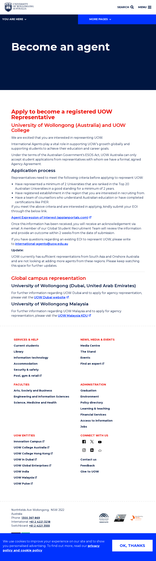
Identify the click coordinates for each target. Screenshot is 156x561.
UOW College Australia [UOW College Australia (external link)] (30, 447)
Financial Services (93, 414)
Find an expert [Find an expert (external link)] (90, 363)
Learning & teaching (95, 408)
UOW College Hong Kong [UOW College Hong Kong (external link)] (32, 453)
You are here (14, 19)
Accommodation (26, 363)
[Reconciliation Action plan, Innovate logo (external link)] (104, 518)
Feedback (87, 465)
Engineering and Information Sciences (41, 396)
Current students (26, 345)
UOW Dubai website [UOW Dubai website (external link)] (50, 297)
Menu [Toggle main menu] (144, 7)
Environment (89, 396)
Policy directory (91, 402)
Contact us (88, 459)
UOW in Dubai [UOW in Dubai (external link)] (24, 459)
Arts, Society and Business (33, 390)
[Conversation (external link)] (99, 451)
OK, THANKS (132, 545)
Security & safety (26, 369)
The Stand (88, 351)
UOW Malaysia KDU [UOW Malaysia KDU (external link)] (73, 315)
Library (18, 351)
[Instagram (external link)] (84, 450)
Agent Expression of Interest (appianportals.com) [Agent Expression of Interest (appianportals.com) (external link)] (49, 217)
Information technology (31, 357)
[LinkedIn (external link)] (91, 450)
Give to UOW (89, 471)
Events (85, 357)
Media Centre (90, 345)
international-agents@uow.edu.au (41, 244)
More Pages (100, 19)
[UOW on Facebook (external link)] (84, 441)
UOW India (21, 471)
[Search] (125, 7)
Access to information (96, 420)
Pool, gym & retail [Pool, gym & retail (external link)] (26, 375)
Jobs (83, 426)
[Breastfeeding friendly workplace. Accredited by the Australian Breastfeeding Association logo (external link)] (136, 518)
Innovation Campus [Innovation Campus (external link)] (28, 441)
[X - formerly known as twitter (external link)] (91, 441)
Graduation (88, 390)
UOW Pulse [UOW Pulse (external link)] (22, 483)
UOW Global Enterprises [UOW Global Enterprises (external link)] (31, 465)
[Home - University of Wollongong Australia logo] (19, 7)
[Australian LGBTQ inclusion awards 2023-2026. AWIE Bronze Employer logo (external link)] (120, 518)
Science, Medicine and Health (35, 402)
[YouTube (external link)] (99, 442)
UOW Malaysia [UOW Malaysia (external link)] (24, 477)
